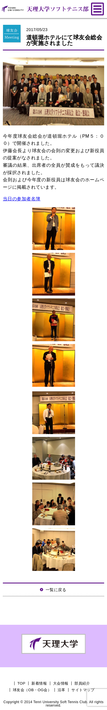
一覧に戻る (56, 590)
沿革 (61, 690)
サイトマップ (82, 690)
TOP (21, 683)
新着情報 (39, 683)
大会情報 (60, 683)
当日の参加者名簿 (22, 198)
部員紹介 (82, 683)
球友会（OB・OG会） (32, 690)
